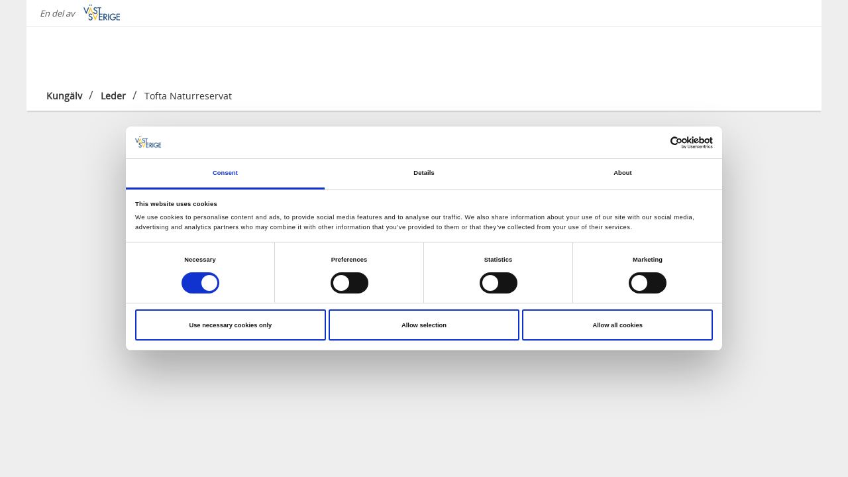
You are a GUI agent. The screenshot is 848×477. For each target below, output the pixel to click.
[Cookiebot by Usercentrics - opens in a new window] (655, 142)
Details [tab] (423, 173)
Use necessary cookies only (230, 325)
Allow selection (424, 325)
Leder (113, 95)
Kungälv (64, 95)
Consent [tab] (225, 173)
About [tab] (622, 173)
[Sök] (791, 52)
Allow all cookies (617, 325)
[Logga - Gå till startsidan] (92, 53)
